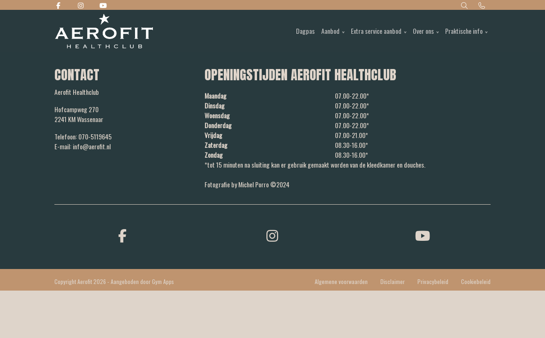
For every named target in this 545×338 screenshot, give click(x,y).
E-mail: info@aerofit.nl (82, 146)
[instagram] (272, 235)
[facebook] (122, 235)
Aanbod (330, 31)
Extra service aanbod (376, 31)
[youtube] (423, 235)
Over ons (423, 31)
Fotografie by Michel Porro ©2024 (246, 184)
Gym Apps (163, 281)
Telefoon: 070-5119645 (83, 136)
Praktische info (464, 31)
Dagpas (305, 31)
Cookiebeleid (476, 281)
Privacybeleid (432, 281)
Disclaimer (392, 281)
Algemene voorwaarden (341, 281)
